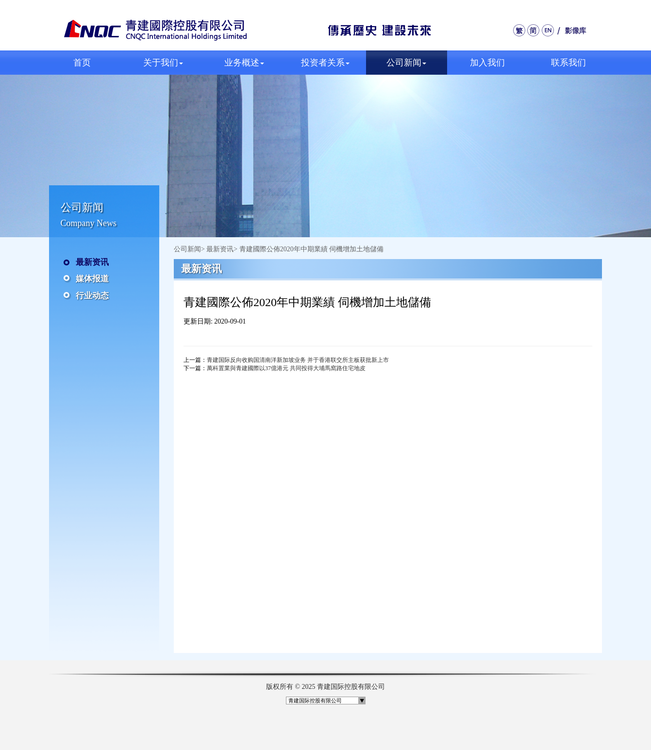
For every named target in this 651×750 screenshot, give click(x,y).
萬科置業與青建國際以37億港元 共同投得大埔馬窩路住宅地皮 (286, 368)
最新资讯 (92, 262)
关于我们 (163, 62)
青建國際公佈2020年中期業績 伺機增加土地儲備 (311, 249)
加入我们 (487, 62)
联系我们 (568, 62)
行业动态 (92, 295)
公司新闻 (406, 62)
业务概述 (244, 62)
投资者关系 (325, 62)
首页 (82, 62)
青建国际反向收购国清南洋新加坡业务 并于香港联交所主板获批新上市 (298, 360)
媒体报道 (92, 278)
